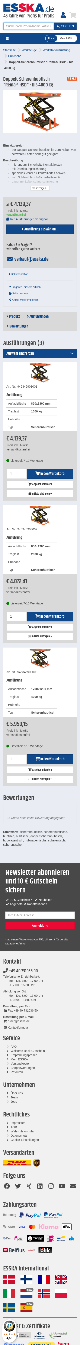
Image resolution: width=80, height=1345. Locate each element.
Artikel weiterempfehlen (23, 299)
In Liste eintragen (40, 493)
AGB (14, 1127)
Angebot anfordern (40, 484)
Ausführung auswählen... (40, 229)
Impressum (18, 1123)
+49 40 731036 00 (20, 971)
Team (14, 1097)
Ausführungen (38, 317)
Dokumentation (18, 274)
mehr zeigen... (40, 188)
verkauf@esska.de (27, 259)
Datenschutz (19, 1135)
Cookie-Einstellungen (25, 1140)
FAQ (14, 1046)
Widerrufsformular (22, 1131)
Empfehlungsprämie (24, 1055)
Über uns (17, 1093)
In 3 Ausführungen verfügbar (27, 219)
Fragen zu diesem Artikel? (25, 287)
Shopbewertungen (23, 1068)
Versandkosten (21, 1063)
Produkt (13, 317)
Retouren (17, 1072)
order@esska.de (16, 1021)
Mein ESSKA (19, 1059)
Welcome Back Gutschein (28, 1051)
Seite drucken (18, 293)
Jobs (14, 1101)
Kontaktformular (16, 1027)
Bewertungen (17, 326)
